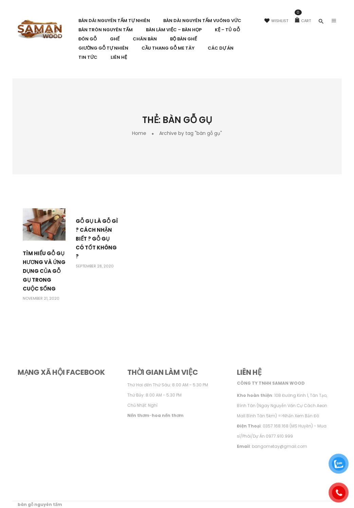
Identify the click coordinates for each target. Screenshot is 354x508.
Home (139, 133)
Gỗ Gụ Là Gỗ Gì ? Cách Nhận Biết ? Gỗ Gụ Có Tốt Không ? (97, 238)
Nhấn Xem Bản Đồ (301, 416)
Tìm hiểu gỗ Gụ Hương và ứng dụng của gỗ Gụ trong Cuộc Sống (44, 271)
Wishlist (276, 20)
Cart (303, 20)
